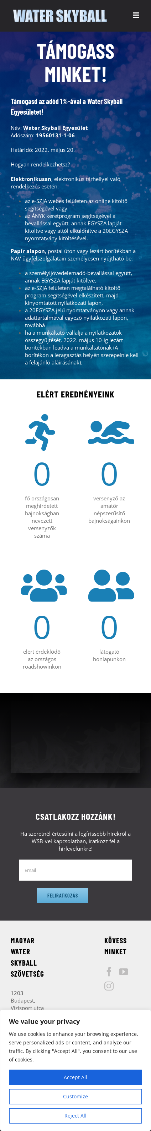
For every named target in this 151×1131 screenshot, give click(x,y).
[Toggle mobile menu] (136, 15)
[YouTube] (123, 971)
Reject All (75, 1115)
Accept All (75, 1077)
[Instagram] (109, 985)
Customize (75, 1096)
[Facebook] (109, 971)
